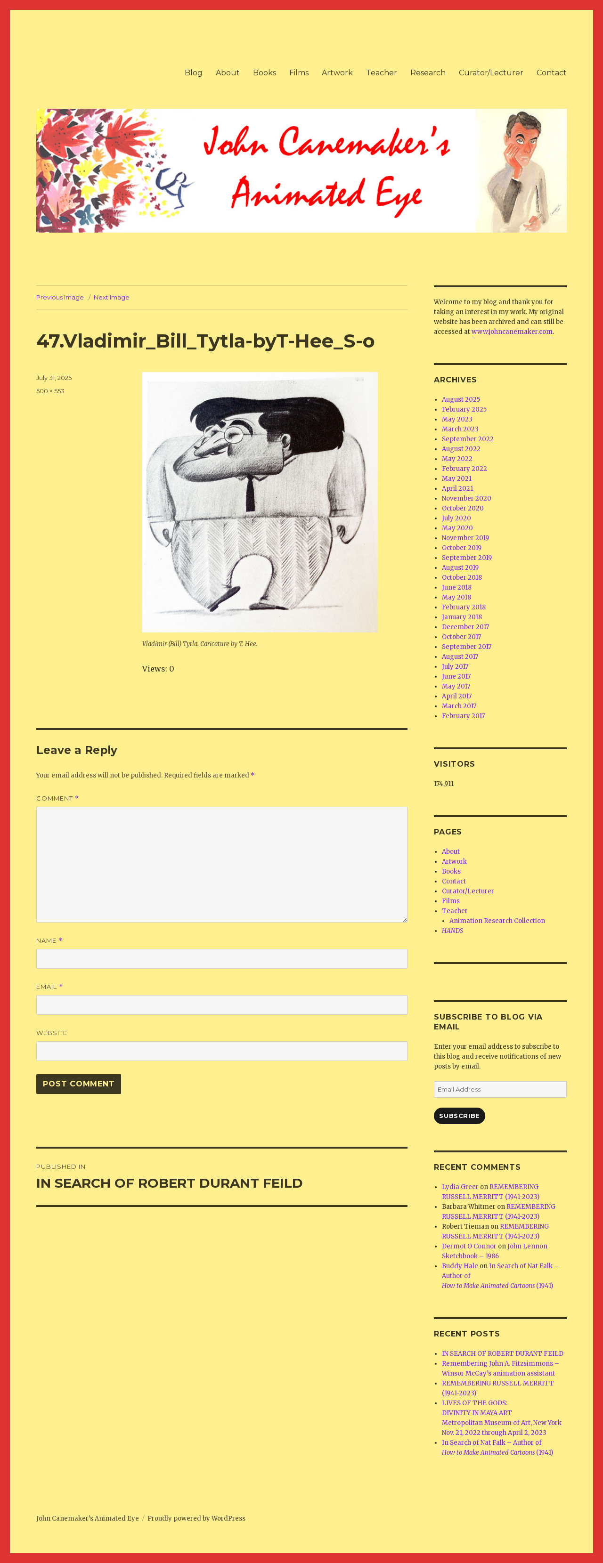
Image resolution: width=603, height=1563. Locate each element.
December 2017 (465, 627)
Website (51, 1033)
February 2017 (463, 716)
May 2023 (457, 419)
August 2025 (461, 400)
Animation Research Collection (497, 921)
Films (299, 72)
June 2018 (457, 587)
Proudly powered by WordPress (196, 1518)
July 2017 (455, 667)
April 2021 (457, 489)
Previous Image (60, 297)
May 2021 (457, 479)
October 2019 (461, 548)
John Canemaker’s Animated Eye (87, 1518)
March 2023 (460, 429)
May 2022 (457, 459)
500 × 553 (50, 391)
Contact (552, 72)
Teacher (381, 72)
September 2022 (468, 439)
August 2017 (460, 657)
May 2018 (456, 597)
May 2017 (456, 686)
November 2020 (466, 498)
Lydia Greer (460, 1187)
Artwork (337, 72)
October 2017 (461, 637)
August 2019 (460, 568)
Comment (57, 798)
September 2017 (466, 647)
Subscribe (459, 1115)
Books (264, 72)
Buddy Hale (460, 1266)
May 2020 (457, 528)
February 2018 (464, 607)
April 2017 (457, 696)
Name (49, 941)
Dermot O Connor (469, 1246)
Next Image (112, 297)
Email (49, 987)
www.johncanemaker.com (512, 332)
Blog (194, 72)
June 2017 (456, 676)
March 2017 (459, 706)
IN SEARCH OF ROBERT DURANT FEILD (502, 1354)
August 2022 (461, 449)
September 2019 (467, 558)
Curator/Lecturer (491, 72)
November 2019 (465, 538)
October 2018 (462, 578)
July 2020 (456, 518)
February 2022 (464, 469)
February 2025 (464, 409)
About (228, 72)
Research (428, 72)
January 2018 (462, 617)
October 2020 (463, 508)
